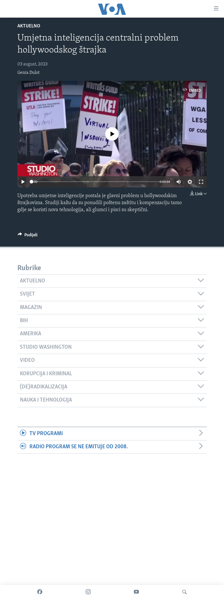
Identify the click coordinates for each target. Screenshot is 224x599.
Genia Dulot (28, 72)
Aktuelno (28, 26)
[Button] (28, 236)
